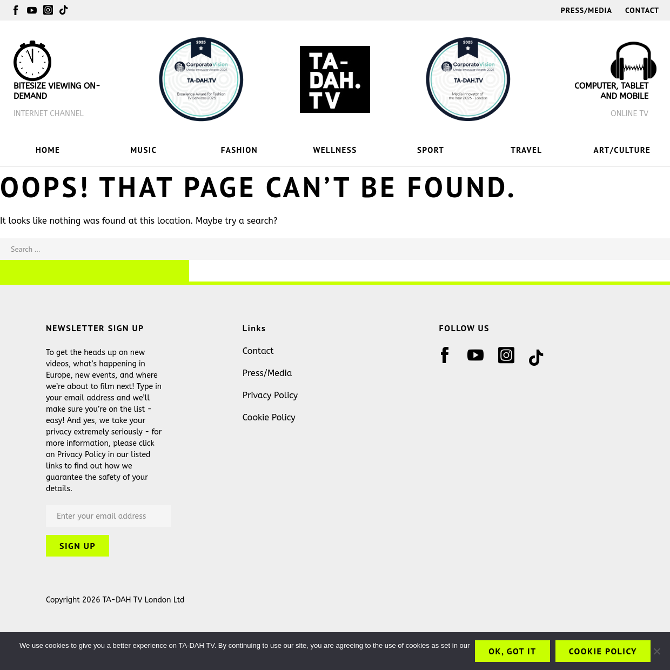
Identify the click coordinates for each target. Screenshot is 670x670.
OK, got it (512, 651)
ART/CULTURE (622, 150)
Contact (642, 10)
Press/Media (586, 10)
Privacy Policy (270, 395)
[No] (656, 651)
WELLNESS (335, 150)
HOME (48, 150)
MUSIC (143, 150)
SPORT (430, 150)
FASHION (239, 150)
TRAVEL (526, 150)
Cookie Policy (269, 417)
